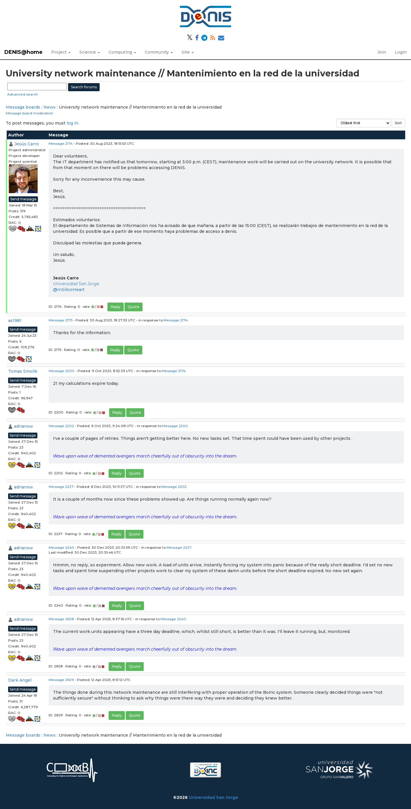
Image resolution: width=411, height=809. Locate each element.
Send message (23, 199)
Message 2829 (61, 680)
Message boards (23, 107)
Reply (115, 307)
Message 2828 (61, 619)
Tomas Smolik (22, 371)
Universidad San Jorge (76, 283)
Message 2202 (61, 426)
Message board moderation (29, 113)
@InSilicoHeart (69, 289)
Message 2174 (61, 143)
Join (381, 52)
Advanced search (22, 94)
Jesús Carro (26, 144)
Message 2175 (60, 320)
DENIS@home (23, 52)
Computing (122, 52)
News (49, 107)
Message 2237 (61, 486)
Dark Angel (20, 680)
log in (72, 123)
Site (188, 52)
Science (89, 52)
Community (159, 52)
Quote (133, 307)
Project (61, 52)
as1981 (14, 320)
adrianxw (23, 426)
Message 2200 (61, 371)
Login (401, 52)
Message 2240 (61, 547)
